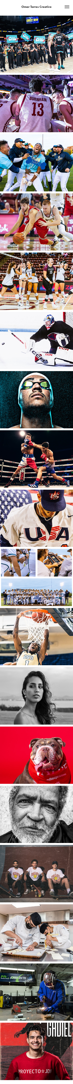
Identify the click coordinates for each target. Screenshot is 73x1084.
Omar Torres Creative (36, 7)
